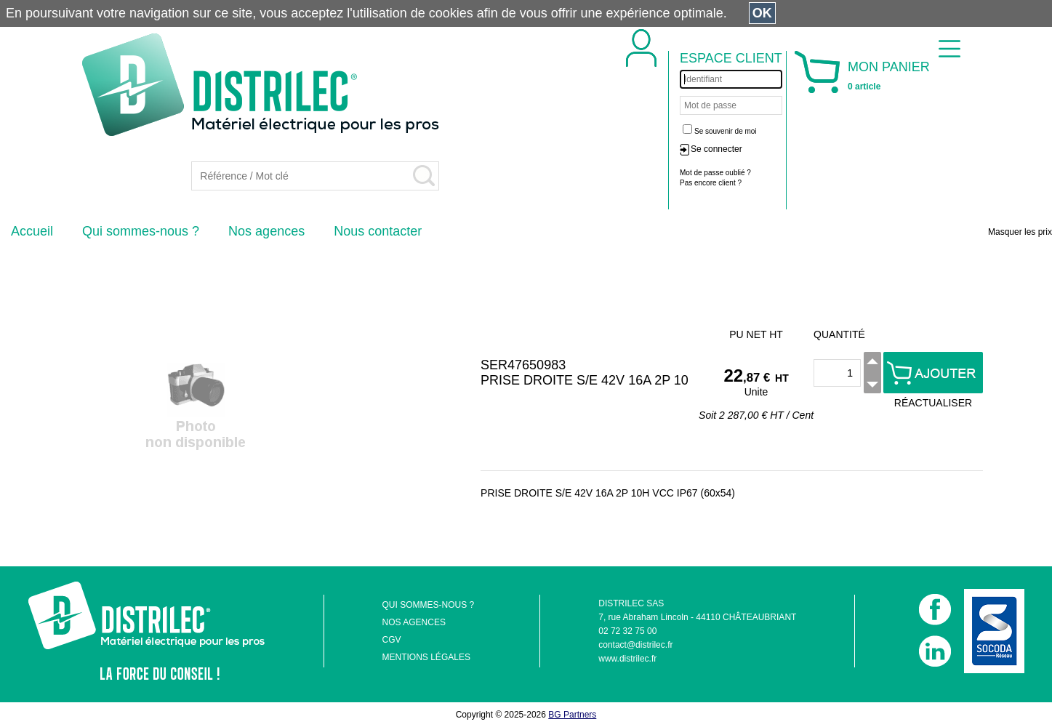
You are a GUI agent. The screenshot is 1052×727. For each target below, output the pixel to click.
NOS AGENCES (414, 622)
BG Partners (572, 715)
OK (762, 13)
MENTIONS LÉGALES (426, 657)
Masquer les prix (1020, 232)
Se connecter (716, 149)
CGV (391, 640)
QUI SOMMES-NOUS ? (428, 605)
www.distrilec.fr (627, 659)
